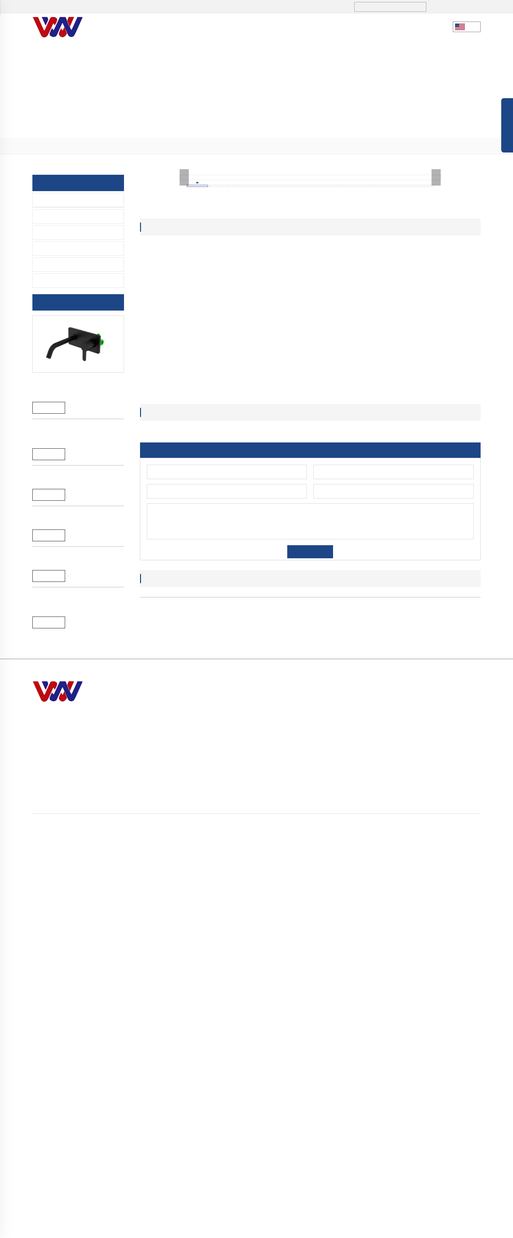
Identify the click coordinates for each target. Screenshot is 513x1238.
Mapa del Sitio (313, 1229)
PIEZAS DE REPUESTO (67, 280)
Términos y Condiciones (410, 1229)
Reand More (49, 408)
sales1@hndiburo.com (147, 7)
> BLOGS (316, 1151)
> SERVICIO (319, 1162)
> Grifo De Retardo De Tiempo (447, 1151)
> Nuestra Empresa (328, 1127)
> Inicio (314, 1115)
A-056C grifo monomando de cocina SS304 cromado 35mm (74, 787)
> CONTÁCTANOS (326, 1174)
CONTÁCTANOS (368, 27)
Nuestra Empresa (173, 27)
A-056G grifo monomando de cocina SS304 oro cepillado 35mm (74, 592)
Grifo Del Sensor (59, 232)
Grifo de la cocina (62, 200)
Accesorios (53, 264)
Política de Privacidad (356, 1229)
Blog (289, 1229)
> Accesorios (427, 1162)
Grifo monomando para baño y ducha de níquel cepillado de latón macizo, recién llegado (75, 387)
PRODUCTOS (233, 26)
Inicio (46, 146)
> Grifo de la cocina (110, 146)
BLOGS (277, 27)
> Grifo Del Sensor (433, 1139)
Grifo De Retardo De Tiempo (74, 248)
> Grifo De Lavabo (433, 1127)
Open (507, 127)
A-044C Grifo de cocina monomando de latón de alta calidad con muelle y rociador (77, 889)
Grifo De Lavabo (59, 216)
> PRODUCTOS (70, 146)
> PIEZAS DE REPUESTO (441, 1174)
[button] (294, 1043)
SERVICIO (318, 26)
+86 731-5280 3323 (75, 7)
